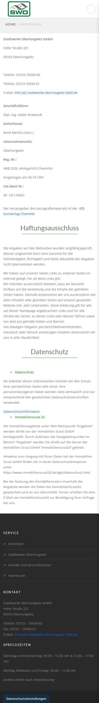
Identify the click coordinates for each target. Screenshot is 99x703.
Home (10, 24)
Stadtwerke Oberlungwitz (27, 554)
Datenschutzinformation (21, 411)
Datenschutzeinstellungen (26, 699)
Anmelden (16, 544)
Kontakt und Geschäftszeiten (30, 565)
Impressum (16, 575)
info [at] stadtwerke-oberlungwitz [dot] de (46, 93)
